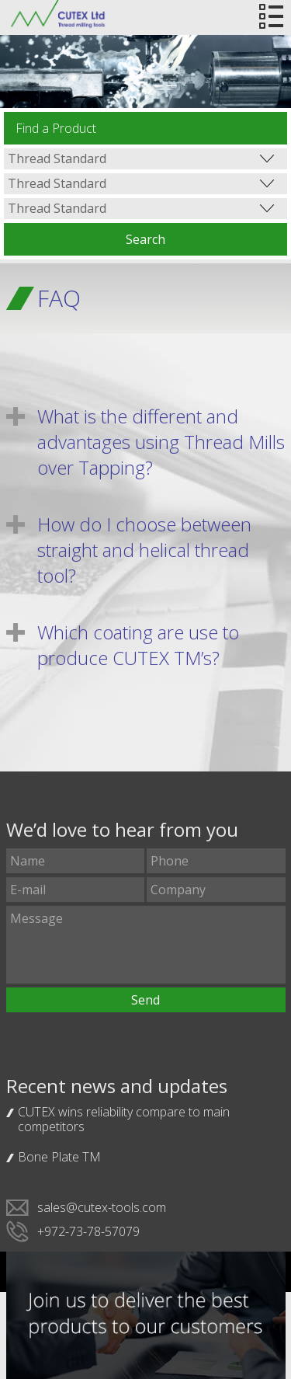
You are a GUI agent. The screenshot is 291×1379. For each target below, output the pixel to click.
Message (146, 945)
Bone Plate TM (59, 1156)
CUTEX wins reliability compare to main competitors (124, 1119)
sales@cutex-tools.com (101, 1207)
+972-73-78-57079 (88, 1231)
